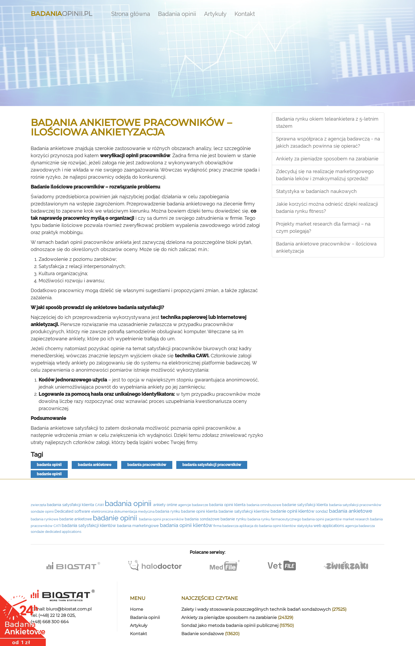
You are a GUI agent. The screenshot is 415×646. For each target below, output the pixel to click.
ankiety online (165, 505)
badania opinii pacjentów (322, 519)
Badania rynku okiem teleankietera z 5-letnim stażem (327, 122)
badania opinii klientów (186, 525)
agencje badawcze (193, 505)
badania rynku (168, 511)
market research (356, 519)
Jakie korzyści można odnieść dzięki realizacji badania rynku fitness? (327, 207)
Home (136, 609)
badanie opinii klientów (292, 511)
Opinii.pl (61, 12)
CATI (57, 526)
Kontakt (244, 13)
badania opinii (49, 465)
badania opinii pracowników (162, 519)
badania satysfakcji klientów (89, 525)
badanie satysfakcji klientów (244, 511)
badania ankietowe (94, 465)
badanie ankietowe (76, 519)
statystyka (305, 526)
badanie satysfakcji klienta (305, 505)
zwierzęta (39, 505)
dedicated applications (63, 532)
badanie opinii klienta (200, 511)
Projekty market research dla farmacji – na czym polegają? (323, 227)
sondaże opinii (43, 511)
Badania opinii (177, 13)
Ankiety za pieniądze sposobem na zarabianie (327, 158)
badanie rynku (233, 519)
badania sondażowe (202, 519)
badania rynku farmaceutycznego (274, 519)
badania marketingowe (138, 525)
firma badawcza (226, 526)
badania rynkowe (45, 519)
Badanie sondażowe (210, 633)
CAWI (100, 505)
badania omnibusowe (264, 505)
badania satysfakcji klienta (71, 504)
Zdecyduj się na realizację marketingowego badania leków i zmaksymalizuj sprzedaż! (325, 175)
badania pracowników (146, 465)
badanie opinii (49, 474)
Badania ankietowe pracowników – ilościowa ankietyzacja (326, 247)
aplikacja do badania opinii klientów (268, 526)
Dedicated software (73, 511)
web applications (329, 525)
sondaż (322, 511)
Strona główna (130, 13)
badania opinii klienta (228, 505)
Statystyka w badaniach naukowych (316, 191)
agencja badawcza (360, 526)
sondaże (38, 532)
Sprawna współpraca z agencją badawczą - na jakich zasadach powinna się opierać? (328, 142)
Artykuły (215, 13)
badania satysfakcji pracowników (211, 465)
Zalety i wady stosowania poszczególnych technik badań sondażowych (263, 609)
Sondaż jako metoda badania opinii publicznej (237, 625)
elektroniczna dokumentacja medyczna (123, 511)
